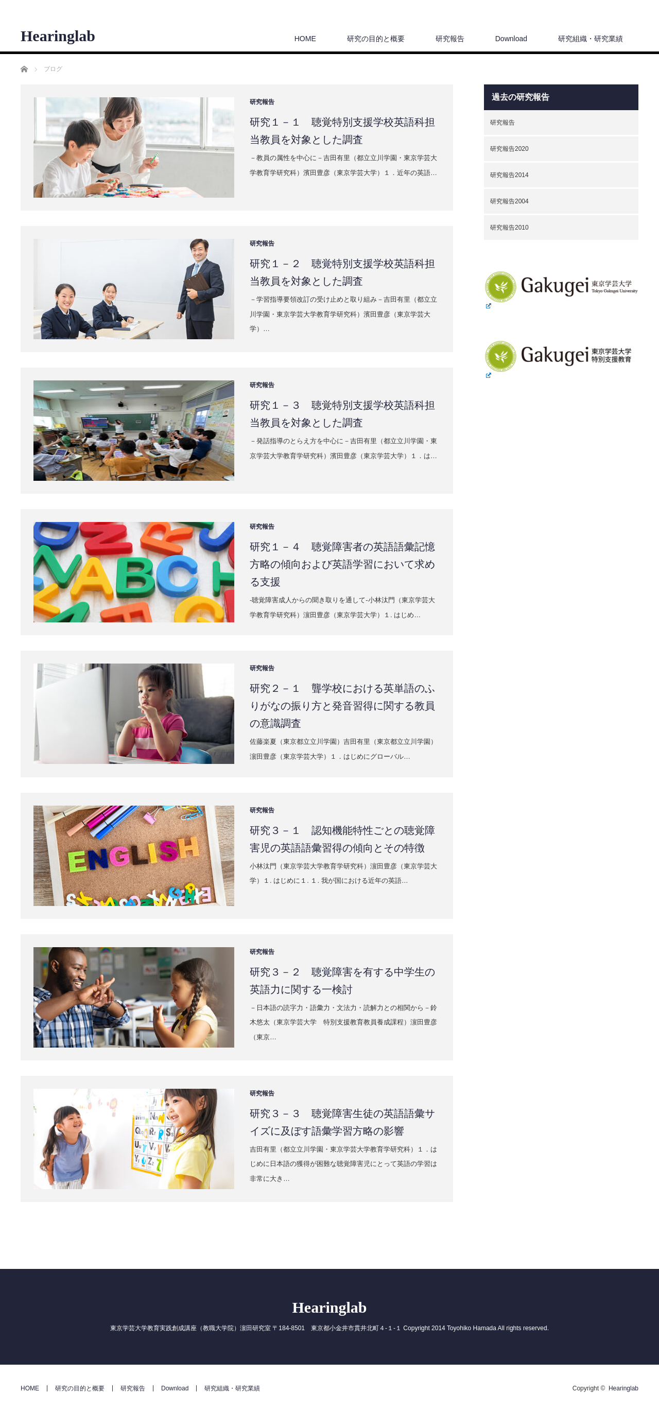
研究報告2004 (509, 201)
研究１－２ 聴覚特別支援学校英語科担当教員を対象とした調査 (342, 272)
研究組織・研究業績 (590, 38)
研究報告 (450, 38)
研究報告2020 (509, 148)
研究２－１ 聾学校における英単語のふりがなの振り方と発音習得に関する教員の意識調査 (342, 706)
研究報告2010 (509, 227)
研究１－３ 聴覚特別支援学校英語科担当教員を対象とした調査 (342, 413)
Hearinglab (58, 36)
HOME (305, 38)
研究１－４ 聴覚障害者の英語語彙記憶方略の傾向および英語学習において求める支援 (342, 564)
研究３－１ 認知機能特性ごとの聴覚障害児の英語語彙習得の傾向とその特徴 (342, 839)
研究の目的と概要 (376, 38)
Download (511, 38)
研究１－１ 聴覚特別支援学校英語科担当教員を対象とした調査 (342, 130)
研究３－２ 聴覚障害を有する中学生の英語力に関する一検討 (342, 980)
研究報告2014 (509, 175)
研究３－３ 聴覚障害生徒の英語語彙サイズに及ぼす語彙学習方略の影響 (342, 1122)
